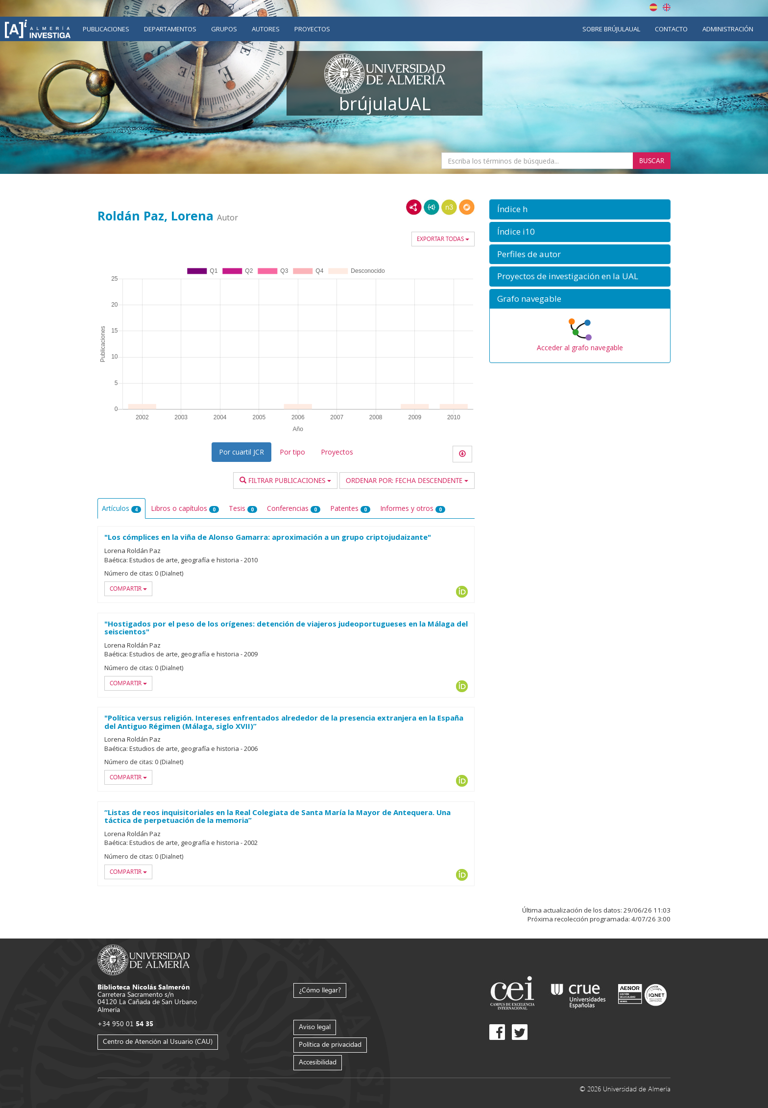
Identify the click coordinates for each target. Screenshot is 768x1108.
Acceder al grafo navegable (580, 347)
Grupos (224, 28)
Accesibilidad (317, 1061)
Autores (266, 28)
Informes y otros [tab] (412, 508)
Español (653, 7)
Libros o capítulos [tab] (185, 508)
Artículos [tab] (121, 508)
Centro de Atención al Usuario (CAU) (158, 1041)
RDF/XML (414, 207)
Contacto (671, 28)
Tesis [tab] (243, 508)
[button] (580, 209)
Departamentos (170, 28)
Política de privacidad (330, 1044)
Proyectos (312, 28)
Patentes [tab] (350, 508)
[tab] (580, 209)
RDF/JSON (467, 207)
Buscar (651, 160)
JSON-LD (431, 207)
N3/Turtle (449, 207)
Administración (727, 28)
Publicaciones (106, 28)
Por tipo (292, 452)
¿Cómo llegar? (320, 989)
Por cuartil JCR (241, 452)
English (667, 7)
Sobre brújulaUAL (611, 28)
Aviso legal (315, 1026)
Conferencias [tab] (293, 508)
